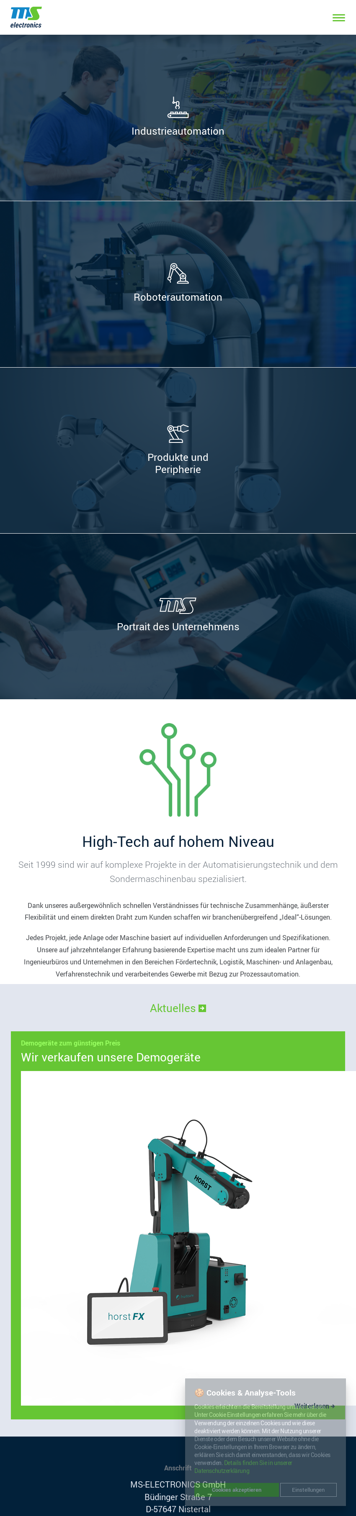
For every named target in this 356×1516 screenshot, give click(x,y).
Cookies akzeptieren (236, 1489)
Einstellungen (308, 1489)
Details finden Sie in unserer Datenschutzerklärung (243, 1467)
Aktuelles (178, 1008)
